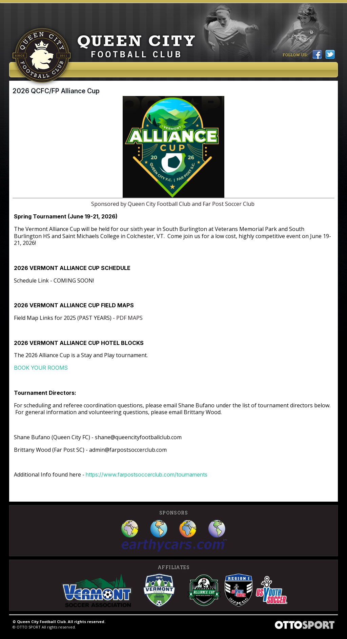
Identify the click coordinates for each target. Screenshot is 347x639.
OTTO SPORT (29, 627)
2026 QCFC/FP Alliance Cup (56, 91)
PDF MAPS (129, 318)
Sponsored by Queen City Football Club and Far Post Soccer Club (173, 204)
